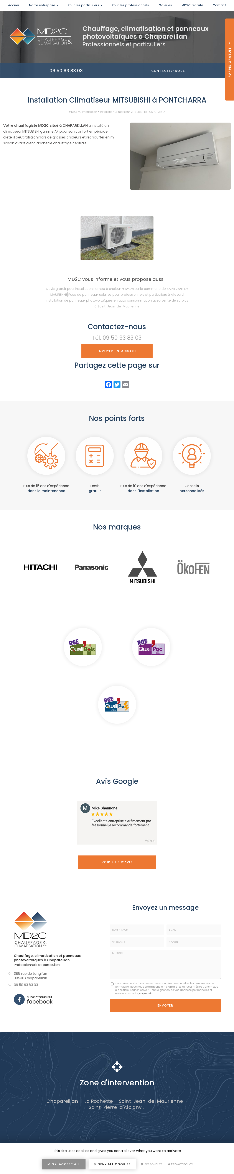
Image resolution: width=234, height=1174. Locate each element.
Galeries (165, 5)
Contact (219, 5)
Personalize (151, 1164)
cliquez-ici (146, 993)
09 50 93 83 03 (66, 70)
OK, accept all (63, 1164)
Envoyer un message (117, 351)
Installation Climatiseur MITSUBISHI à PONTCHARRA (132, 112)
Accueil (14, 5)
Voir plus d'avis (117, 862)
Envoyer (165, 1005)
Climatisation (88, 112)
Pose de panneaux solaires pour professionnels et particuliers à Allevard (126, 294)
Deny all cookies (112, 1164)
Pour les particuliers (85, 5)
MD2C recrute (192, 5)
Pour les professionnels (130, 5)
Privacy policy (180, 1164)
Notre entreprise (43, 5)
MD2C (73, 112)
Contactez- (168, 71)
